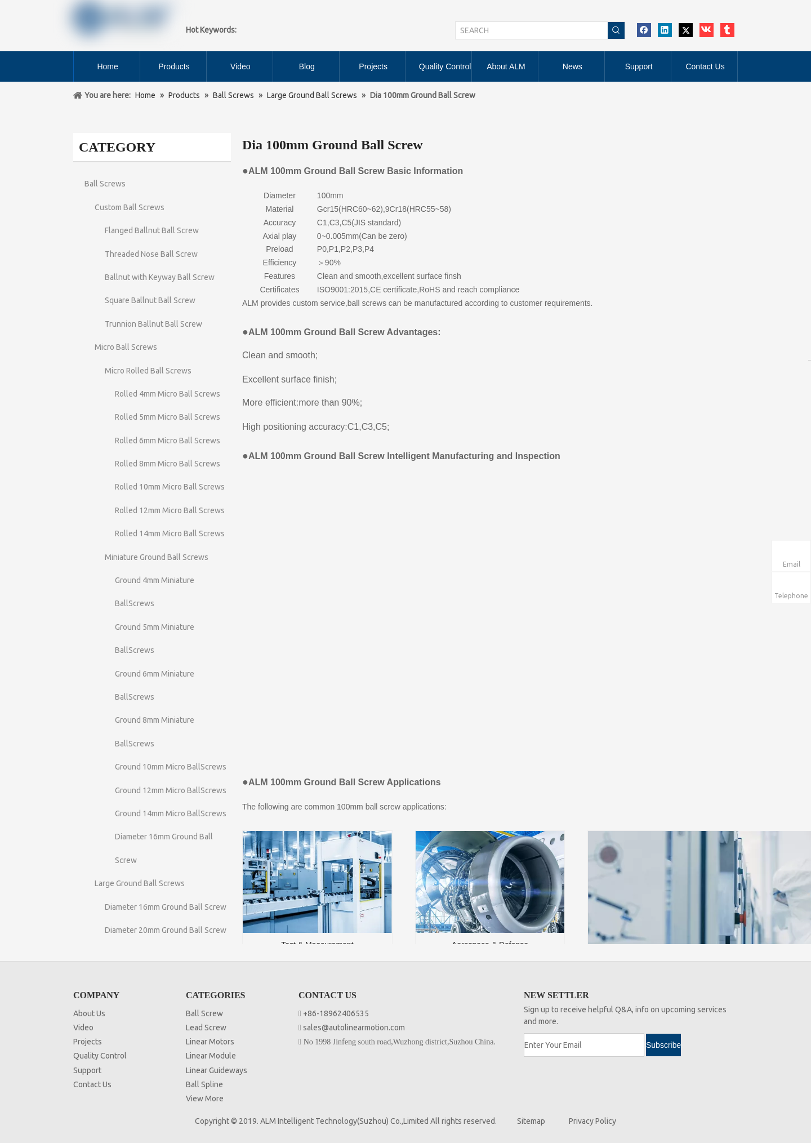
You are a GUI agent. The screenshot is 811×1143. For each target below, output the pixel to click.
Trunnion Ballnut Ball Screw (153, 323)
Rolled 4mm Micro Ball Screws (167, 393)
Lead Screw (206, 1027)
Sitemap (531, 1121)
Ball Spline (204, 1084)
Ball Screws (105, 183)
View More (205, 1098)
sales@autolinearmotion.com (354, 1027)
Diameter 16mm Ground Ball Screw (165, 906)
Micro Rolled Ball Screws (148, 370)
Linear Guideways (216, 1070)
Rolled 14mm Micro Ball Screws (170, 533)
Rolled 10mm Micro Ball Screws (170, 486)
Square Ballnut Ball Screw (150, 300)
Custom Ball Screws (129, 207)
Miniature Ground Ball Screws (156, 557)
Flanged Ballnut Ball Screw (152, 230)
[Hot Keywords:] (616, 30)
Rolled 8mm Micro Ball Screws (167, 463)
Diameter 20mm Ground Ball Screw (165, 930)
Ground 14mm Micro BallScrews (170, 813)
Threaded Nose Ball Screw (151, 254)
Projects (87, 1041)
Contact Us (92, 1084)
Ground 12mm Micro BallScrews (170, 790)
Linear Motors (210, 1041)
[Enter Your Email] (584, 1045)
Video (83, 1027)
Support (87, 1070)
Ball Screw (204, 1013)
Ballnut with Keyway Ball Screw (160, 277)
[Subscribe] (663, 1045)
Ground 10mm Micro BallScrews (170, 766)
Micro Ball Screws (126, 347)
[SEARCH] (532, 30)
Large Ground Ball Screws (140, 883)
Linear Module (211, 1055)
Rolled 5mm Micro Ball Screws (167, 416)
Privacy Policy (592, 1121)
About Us (89, 1013)
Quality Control (100, 1055)
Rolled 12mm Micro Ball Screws (170, 510)
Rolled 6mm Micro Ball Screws (167, 440)
